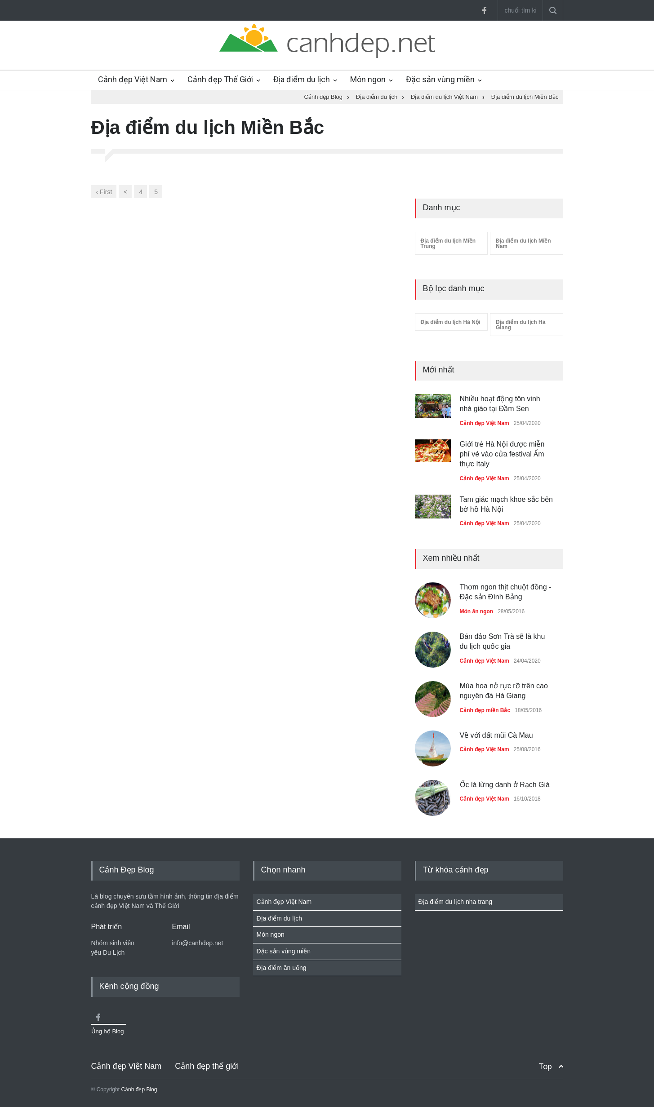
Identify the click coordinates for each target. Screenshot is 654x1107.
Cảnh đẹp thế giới (207, 1066)
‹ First (104, 191)
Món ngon (368, 79)
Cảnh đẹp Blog (139, 1089)
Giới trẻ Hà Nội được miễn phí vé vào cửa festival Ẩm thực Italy (502, 454)
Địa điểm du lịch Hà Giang (520, 325)
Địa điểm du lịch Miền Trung (448, 243)
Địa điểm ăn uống (282, 967)
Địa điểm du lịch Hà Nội (450, 322)
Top (545, 1066)
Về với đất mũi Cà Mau (496, 735)
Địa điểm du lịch (301, 79)
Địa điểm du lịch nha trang (455, 901)
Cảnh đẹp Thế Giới (220, 79)
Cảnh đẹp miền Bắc (485, 710)
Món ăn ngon (477, 611)
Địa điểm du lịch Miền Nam (523, 243)
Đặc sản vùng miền (440, 79)
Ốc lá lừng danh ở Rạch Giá (505, 784)
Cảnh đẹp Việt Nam (132, 79)
